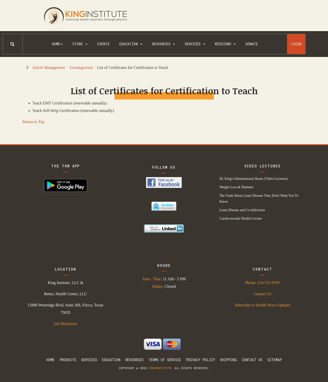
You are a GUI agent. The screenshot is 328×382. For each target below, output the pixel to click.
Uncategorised (81, 67)
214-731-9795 (268, 283)
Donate (252, 44)
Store (80, 44)
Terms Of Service (164, 359)
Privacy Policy (200, 359)
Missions (225, 44)
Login (296, 44)
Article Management (48, 67)
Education (130, 44)
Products (68, 359)
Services (195, 44)
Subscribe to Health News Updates (262, 305)
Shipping (228, 359)
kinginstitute (160, 368)
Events (103, 44)
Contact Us (262, 294)
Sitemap (274, 359)
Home (57, 44)
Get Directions (65, 324)
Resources (163, 44)
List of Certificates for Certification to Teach (164, 91)
